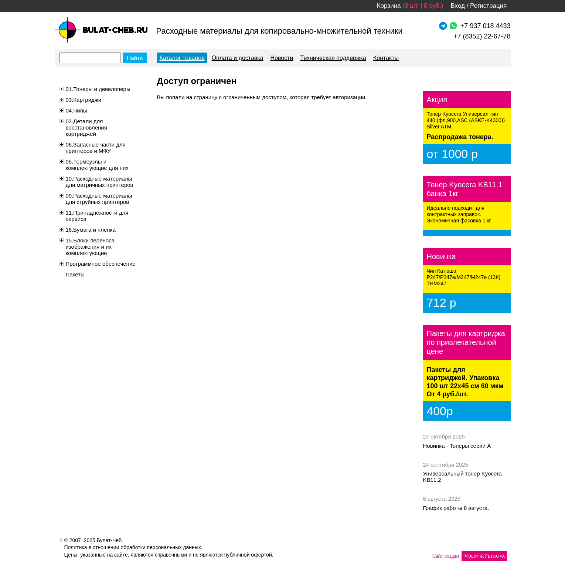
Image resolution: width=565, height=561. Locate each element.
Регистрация (488, 5)
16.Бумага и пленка (91, 229)
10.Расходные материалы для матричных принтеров (99, 181)
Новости (281, 58)
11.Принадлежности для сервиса (97, 215)
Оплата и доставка (237, 58)
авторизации (349, 97)
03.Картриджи (84, 100)
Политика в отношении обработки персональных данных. (133, 547)
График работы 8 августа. (456, 508)
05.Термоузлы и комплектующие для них (97, 164)
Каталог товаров (182, 58)
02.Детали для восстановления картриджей (86, 127)
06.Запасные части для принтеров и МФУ (96, 147)
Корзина (389, 5)
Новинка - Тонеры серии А (457, 446)
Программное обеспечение (101, 264)
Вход (457, 5)
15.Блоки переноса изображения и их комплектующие (90, 246)
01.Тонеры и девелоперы (98, 89)
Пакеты (75, 274)
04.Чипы (76, 110)
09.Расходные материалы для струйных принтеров (99, 198)
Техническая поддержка (333, 58)
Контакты (386, 58)
